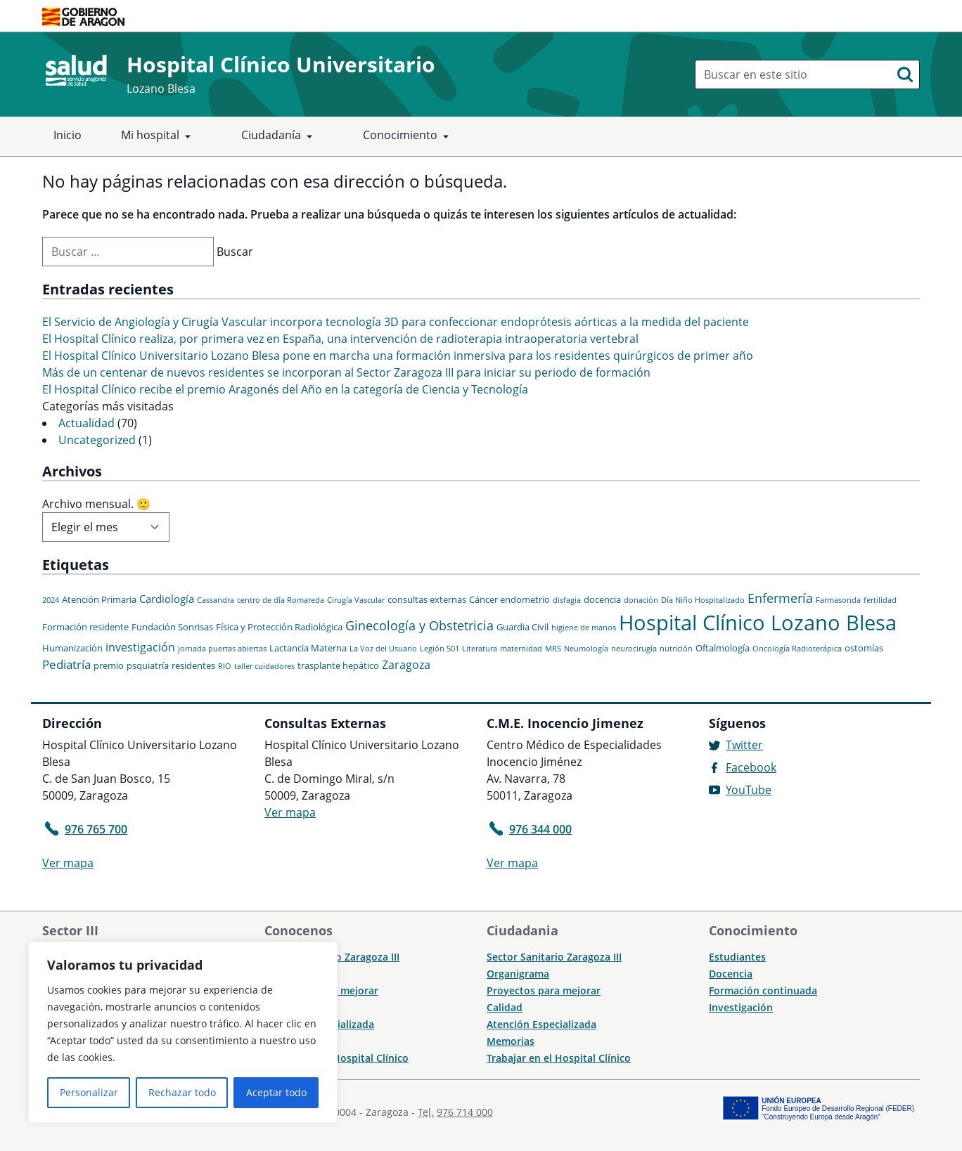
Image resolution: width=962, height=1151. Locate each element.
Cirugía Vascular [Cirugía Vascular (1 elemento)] (356, 600)
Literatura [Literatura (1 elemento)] (479, 648)
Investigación (741, 1007)
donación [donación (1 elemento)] (641, 600)
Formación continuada (763, 990)
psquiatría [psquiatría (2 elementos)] (148, 665)
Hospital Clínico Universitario (281, 64)
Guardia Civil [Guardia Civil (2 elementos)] (522, 626)
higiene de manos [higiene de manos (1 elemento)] (583, 627)
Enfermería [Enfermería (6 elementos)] (780, 598)
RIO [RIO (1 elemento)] (224, 666)
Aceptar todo (276, 1092)
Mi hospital (158, 136)
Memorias (510, 1041)
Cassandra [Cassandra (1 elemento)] (215, 600)
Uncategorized (97, 440)
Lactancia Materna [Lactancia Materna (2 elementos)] (308, 648)
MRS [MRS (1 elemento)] (553, 648)
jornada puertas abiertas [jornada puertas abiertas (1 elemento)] (222, 648)
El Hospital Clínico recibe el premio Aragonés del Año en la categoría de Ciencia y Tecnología (285, 389)
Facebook (751, 767)
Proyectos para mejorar (544, 990)
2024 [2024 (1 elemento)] (50, 600)
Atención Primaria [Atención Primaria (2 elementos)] (99, 599)
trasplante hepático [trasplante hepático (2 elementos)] (338, 665)
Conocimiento (408, 136)
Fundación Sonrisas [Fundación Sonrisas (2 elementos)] (172, 626)
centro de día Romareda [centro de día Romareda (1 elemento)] (280, 600)
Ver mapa (68, 863)
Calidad (504, 1007)
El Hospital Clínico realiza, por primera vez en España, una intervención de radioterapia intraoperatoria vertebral (340, 338)
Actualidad (86, 423)
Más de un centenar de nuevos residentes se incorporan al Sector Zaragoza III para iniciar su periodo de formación (346, 372)
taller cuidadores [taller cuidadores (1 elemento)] (264, 666)
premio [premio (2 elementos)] (109, 665)
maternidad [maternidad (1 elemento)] (521, 648)
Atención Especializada (541, 1024)
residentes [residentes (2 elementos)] (193, 665)
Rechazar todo (182, 1092)
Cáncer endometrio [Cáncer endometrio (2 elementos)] (509, 599)
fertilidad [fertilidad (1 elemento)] (880, 600)
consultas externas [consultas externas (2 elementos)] (426, 599)
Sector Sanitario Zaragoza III (554, 956)
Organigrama (518, 973)
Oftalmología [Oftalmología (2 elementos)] (722, 648)
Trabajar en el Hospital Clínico (559, 1058)
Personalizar (89, 1092)
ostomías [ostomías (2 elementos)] (864, 648)
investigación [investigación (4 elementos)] (140, 647)
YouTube (748, 790)
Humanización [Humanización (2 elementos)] (72, 648)
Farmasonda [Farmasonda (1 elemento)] (838, 600)
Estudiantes (737, 956)
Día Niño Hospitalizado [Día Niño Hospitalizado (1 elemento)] (703, 600)
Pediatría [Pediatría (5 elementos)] (66, 664)
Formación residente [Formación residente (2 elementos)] (85, 626)
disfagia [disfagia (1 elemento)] (567, 600)
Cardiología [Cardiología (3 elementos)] (166, 599)
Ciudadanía (279, 136)
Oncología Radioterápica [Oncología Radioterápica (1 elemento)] (797, 648)
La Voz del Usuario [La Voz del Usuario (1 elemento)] (383, 648)
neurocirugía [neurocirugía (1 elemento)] (634, 648)
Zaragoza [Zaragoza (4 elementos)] (406, 664)
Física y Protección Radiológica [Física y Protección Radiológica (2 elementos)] (279, 626)
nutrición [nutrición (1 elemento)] (676, 648)
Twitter (744, 745)
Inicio (67, 135)
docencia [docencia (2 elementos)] (602, 599)
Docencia (730, 973)
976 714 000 (465, 1112)
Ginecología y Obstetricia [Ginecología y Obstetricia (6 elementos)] (419, 625)
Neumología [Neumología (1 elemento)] (586, 648)
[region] (183, 1032)
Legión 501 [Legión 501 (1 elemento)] (439, 648)
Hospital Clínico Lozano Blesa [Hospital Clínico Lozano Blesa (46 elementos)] (758, 623)
